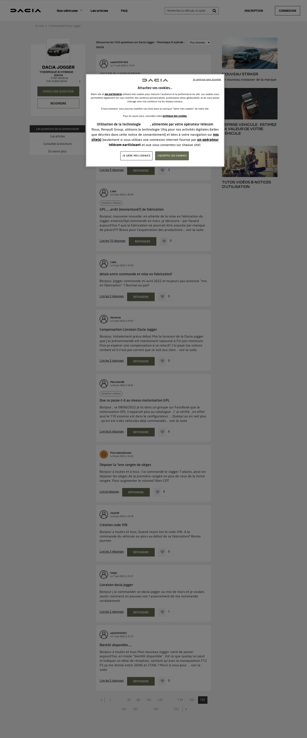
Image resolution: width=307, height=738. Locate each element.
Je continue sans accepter (207, 79)
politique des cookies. (175, 116)
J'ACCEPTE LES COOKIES (172, 155)
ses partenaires (113, 94)
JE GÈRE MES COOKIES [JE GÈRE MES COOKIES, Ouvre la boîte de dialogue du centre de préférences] (136, 155)
